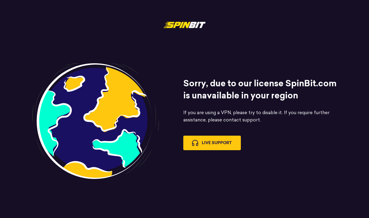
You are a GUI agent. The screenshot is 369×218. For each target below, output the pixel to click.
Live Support (212, 143)
